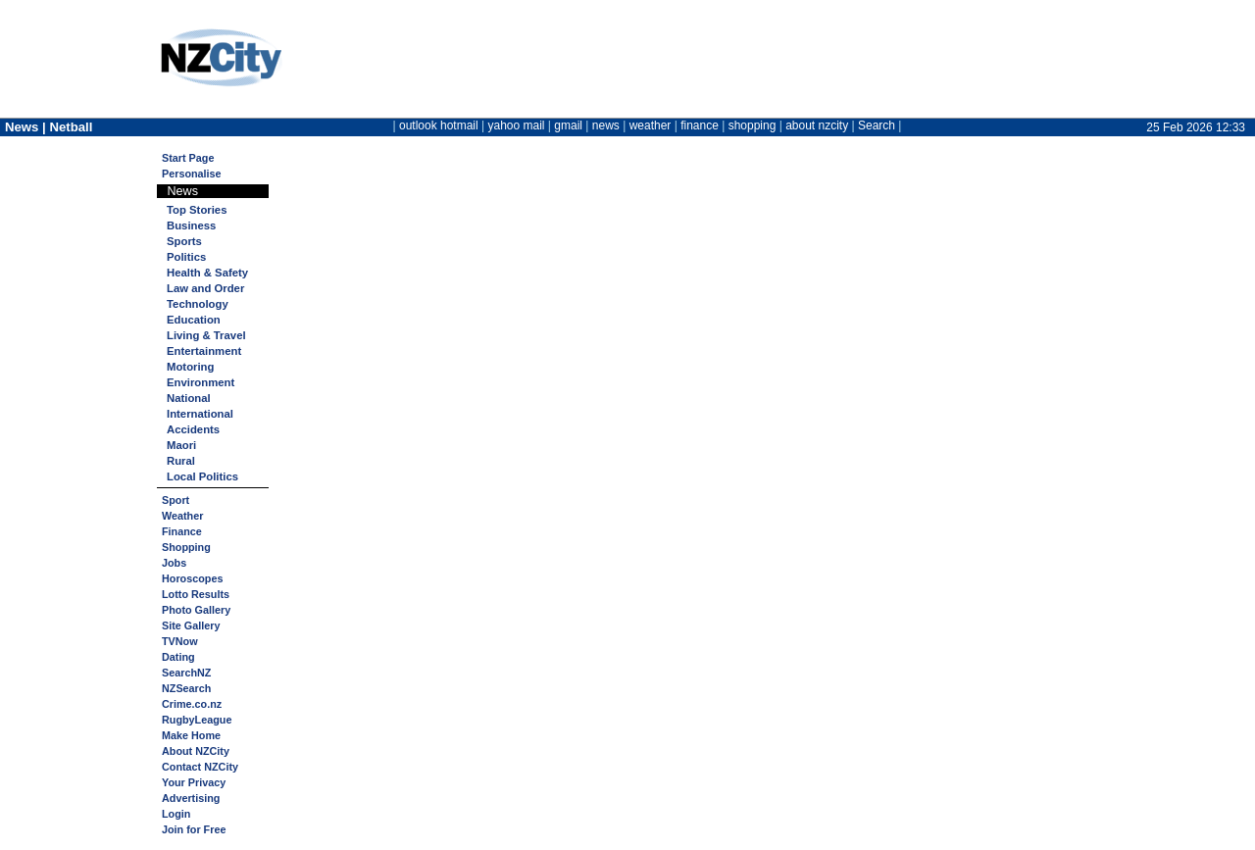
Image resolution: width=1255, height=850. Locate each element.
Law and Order (205, 288)
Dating (178, 657)
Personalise (192, 173)
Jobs (174, 563)
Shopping (186, 547)
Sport (175, 500)
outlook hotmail (438, 125)
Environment (200, 382)
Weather (182, 516)
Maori (181, 445)
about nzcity (816, 125)
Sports (184, 241)
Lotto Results (195, 594)
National (189, 398)
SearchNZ (186, 672)
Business (191, 225)
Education (194, 319)
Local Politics (202, 476)
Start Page (188, 158)
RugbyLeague (196, 719)
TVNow (180, 641)
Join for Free (194, 829)
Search (876, 125)
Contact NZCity (200, 767)
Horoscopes (192, 578)
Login (176, 814)
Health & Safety (207, 272)
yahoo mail (516, 125)
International (200, 414)
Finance (182, 531)
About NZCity (195, 751)
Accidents (193, 429)
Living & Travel (206, 335)
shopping (752, 125)
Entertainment (204, 351)
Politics (186, 257)
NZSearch (186, 688)
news (606, 125)
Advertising (191, 798)
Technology (197, 304)
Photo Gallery (196, 610)
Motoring (190, 367)
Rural (181, 461)
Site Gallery (191, 625)
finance (699, 125)
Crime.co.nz (192, 704)
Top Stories (196, 210)
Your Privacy (194, 782)
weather (650, 125)
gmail (568, 125)
